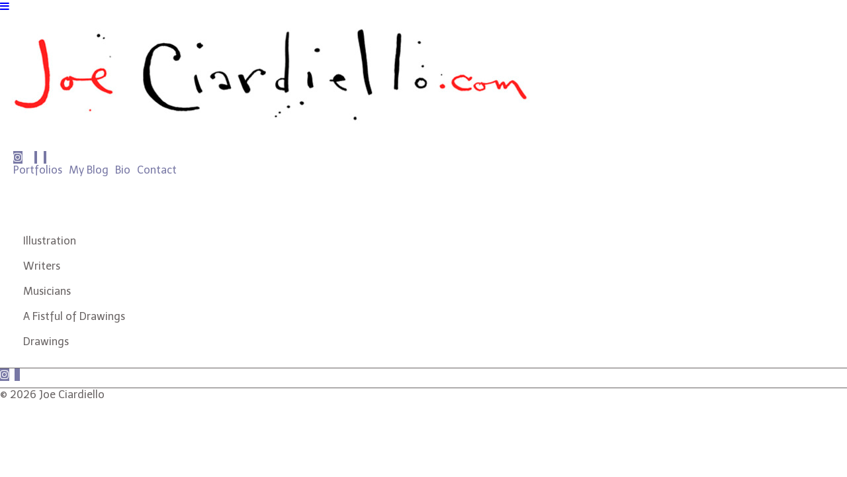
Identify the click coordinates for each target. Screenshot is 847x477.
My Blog (89, 170)
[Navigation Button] (4, 6)
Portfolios (37, 170)
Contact (157, 170)
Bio (122, 170)
